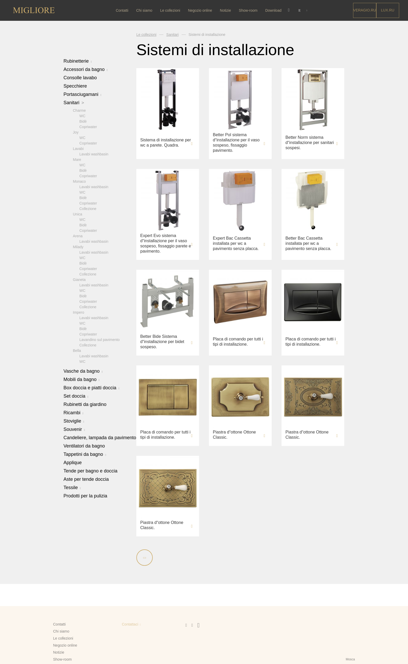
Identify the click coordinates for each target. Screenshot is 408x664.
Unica (77, 214)
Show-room (248, 10)
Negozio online (201, 10)
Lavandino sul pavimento (99, 339)
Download (274, 10)
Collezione (87, 208)
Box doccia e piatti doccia (91, 387)
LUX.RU (387, 10)
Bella (77, 350)
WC (82, 115)
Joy (76, 132)
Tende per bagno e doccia (90, 470)
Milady (78, 246)
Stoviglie (73, 420)
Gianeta (79, 279)
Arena (77, 236)
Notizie (226, 10)
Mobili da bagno (81, 379)
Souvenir (74, 429)
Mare (77, 159)
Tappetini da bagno (84, 454)
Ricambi (73, 412)
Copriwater (88, 126)
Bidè (83, 121)
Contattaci (130, 624)
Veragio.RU (364, 10)
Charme (79, 110)
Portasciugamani (82, 94)
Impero (78, 312)
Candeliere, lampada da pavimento (99, 437)
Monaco (79, 181)
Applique (72, 462)
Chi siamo (145, 10)
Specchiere (75, 86)
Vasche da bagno (83, 371)
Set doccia (75, 395)
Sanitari (73, 102)
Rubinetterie (77, 61)
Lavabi (78, 148)
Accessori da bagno (85, 69)
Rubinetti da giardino (84, 404)
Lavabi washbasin (93, 154)
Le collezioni (171, 10)
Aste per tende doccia (86, 479)
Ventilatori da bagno (84, 445)
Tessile (72, 487)
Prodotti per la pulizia (85, 495)
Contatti (122, 10)
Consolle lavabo (80, 77)
